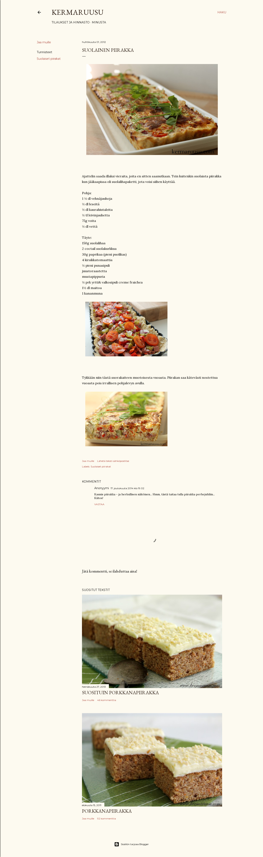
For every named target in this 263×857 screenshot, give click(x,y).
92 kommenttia (106, 818)
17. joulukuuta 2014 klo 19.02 (127, 488)
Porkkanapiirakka (107, 811)
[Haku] (221, 12)
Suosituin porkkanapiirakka (120, 692)
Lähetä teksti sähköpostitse (113, 460)
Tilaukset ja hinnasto (71, 22)
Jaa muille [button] (44, 42)
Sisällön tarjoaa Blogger (131, 844)
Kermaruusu (78, 12)
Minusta (99, 22)
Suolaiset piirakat (49, 59)
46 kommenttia (106, 700)
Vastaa (99, 504)
